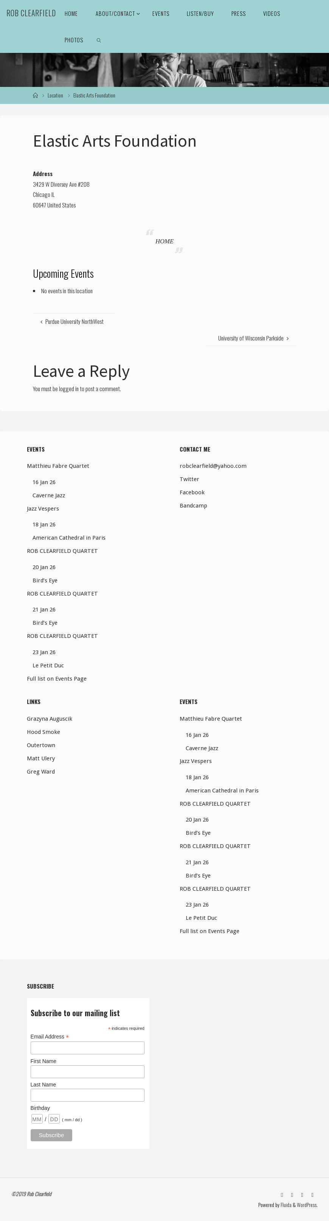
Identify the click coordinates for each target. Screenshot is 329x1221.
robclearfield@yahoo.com (213, 466)
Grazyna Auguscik (49, 718)
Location (55, 95)
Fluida (285, 1205)
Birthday (40, 1108)
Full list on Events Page (57, 678)
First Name (43, 1061)
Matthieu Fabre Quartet (58, 466)
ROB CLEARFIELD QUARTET (62, 551)
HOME (164, 241)
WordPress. (307, 1205)
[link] (99, 39)
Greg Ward (41, 771)
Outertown (41, 745)
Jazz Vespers (43, 508)
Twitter (189, 479)
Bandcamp (193, 505)
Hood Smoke (43, 732)
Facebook (192, 492)
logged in (69, 388)
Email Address (50, 1036)
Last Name (43, 1085)
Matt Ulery (41, 758)
